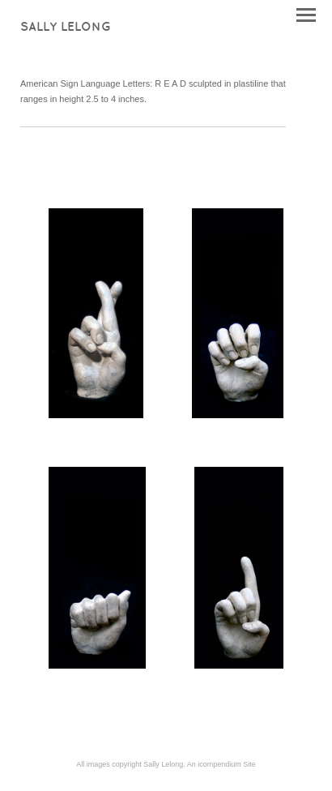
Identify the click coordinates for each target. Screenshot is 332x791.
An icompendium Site (221, 764)
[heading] (65, 27)
